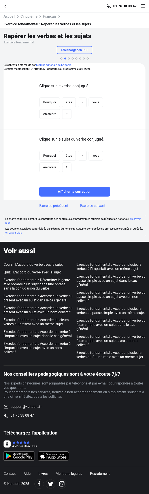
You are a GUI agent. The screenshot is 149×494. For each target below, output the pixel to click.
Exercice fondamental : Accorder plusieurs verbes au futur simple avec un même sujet (109, 355)
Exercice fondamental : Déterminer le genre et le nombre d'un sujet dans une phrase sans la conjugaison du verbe (37, 284)
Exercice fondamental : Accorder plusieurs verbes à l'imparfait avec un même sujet (108, 266)
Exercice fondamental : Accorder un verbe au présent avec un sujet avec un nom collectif (38, 310)
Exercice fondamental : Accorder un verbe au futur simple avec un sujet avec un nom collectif (110, 340)
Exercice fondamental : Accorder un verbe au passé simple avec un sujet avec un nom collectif (110, 296)
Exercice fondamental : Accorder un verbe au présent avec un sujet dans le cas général (38, 298)
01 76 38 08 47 (125, 6)
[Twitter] (50, 484)
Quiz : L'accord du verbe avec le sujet (32, 272)
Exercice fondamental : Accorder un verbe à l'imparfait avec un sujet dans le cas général (38, 334)
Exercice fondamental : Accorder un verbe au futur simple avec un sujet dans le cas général (110, 324)
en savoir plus (13, 232)
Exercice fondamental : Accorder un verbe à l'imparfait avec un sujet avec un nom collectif (37, 348)
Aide (27, 474)
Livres (43, 474)
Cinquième (29, 16)
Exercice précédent (53, 206)
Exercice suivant (92, 206)
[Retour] (8, 6)
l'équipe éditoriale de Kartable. (54, 65)
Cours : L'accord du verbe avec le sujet (33, 264)
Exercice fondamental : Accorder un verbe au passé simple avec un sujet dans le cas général (110, 280)
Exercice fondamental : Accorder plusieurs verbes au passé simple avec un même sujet (110, 310)
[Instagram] (61, 484)
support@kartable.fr (26, 407)
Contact (10, 474)
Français (50, 16)
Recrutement (100, 474)
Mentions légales (69, 474)
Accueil (9, 16)
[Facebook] (39, 484)
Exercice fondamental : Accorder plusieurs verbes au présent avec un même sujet (36, 322)
